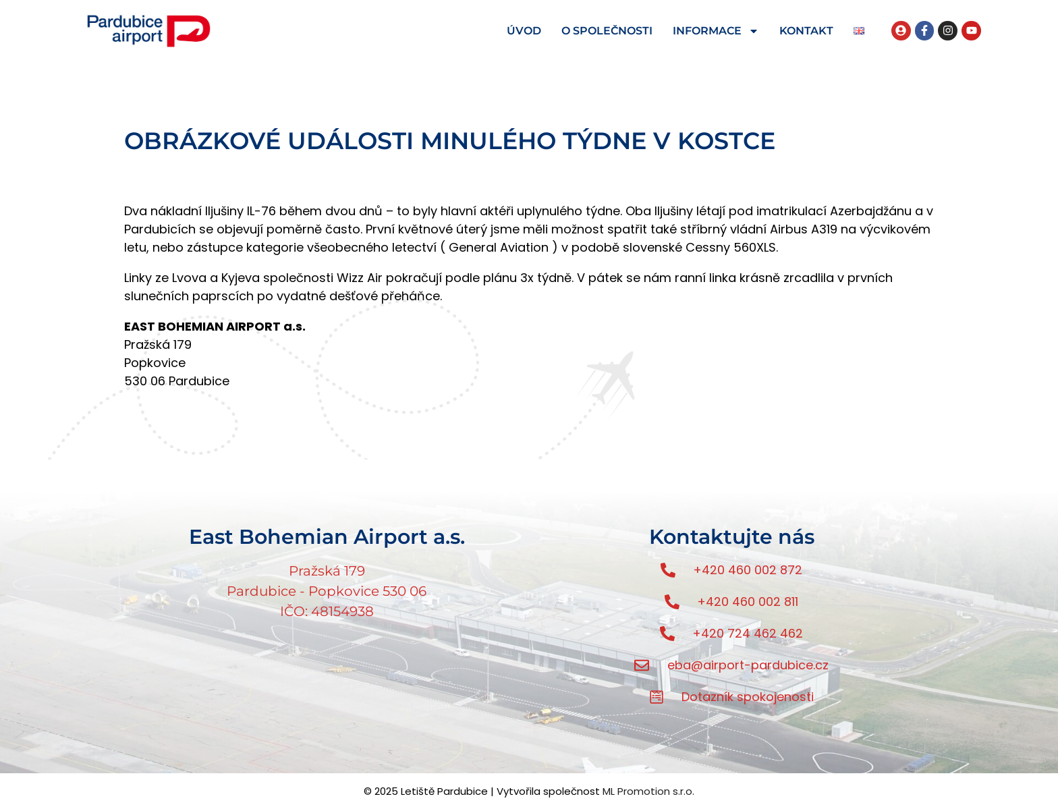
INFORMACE (716, 31)
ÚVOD (524, 30)
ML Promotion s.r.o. (648, 791)
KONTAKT (806, 30)
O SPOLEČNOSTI (606, 30)
